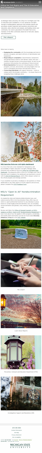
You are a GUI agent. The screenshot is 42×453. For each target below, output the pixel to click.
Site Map (16, 432)
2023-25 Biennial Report (12, 176)
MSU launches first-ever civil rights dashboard (17, 164)
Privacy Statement (16, 435)
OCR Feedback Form (20, 184)
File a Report (8, 37)
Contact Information (16, 430)
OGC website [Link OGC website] (21, 217)
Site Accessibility (16, 437)
